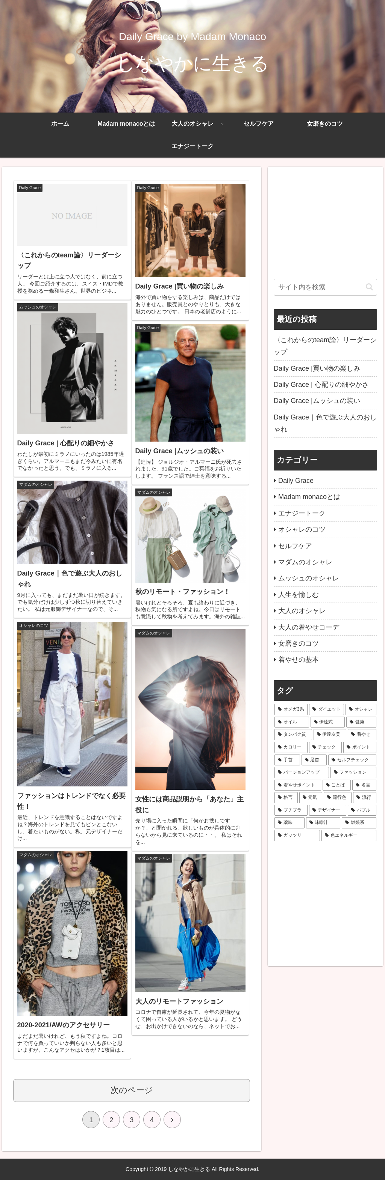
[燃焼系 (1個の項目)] (359, 822)
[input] (325, 287)
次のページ (132, 1090)
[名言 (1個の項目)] (364, 785)
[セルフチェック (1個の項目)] (352, 760)
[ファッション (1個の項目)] (353, 772)
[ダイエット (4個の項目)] (326, 709)
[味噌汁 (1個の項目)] (323, 822)
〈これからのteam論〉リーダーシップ (325, 346)
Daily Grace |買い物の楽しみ (317, 368)
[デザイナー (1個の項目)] (327, 810)
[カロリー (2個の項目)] (290, 747)
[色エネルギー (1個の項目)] (348, 835)
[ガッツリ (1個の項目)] (297, 835)
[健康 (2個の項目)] (361, 722)
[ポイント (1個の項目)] (359, 747)
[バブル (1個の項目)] (362, 810)
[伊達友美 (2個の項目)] (330, 734)
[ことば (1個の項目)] (337, 785)
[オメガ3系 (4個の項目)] (291, 709)
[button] (369, 287)
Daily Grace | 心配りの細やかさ (321, 384)
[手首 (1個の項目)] (287, 760)
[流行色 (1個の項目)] (338, 797)
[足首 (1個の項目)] (314, 760)
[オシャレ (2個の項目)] (361, 709)
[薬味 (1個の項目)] (289, 822)
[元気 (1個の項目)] (311, 797)
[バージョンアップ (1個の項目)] (301, 772)
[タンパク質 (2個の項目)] (293, 734)
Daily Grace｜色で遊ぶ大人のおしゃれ (325, 423)
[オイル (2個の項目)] (291, 722)
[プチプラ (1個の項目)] (290, 810)
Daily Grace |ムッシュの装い (317, 400)
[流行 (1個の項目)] (364, 797)
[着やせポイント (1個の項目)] (297, 785)
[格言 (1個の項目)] (286, 797)
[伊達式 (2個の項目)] (328, 722)
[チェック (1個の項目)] (325, 747)
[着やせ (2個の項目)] (362, 734)
